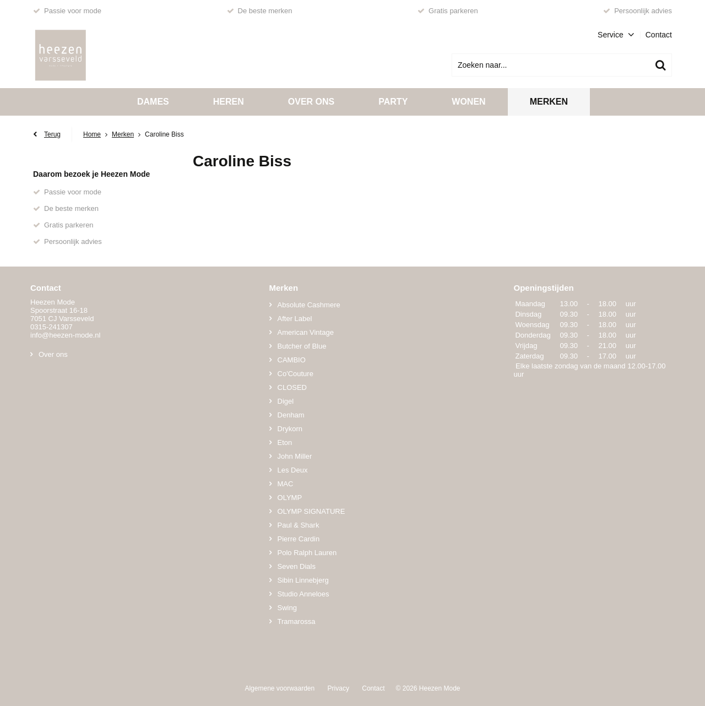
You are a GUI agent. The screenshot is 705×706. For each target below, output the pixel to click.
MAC (286, 484)
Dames (153, 101)
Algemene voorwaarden (279, 688)
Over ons (311, 101)
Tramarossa (297, 621)
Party (393, 101)
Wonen (468, 101)
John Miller (295, 456)
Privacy (338, 688)
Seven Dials (297, 566)
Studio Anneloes (303, 594)
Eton (285, 442)
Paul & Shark (298, 525)
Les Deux (293, 470)
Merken (549, 101)
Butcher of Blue (302, 346)
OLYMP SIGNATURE (311, 511)
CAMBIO (292, 360)
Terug (52, 134)
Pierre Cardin (299, 539)
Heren (228, 101)
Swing (287, 608)
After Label (295, 318)
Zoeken (660, 65)
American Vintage (306, 332)
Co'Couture (295, 374)
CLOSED (292, 387)
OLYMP (290, 497)
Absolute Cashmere (309, 305)
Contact (659, 34)
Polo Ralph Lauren (307, 552)
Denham (291, 415)
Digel (286, 401)
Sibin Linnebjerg (303, 580)
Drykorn (290, 429)
